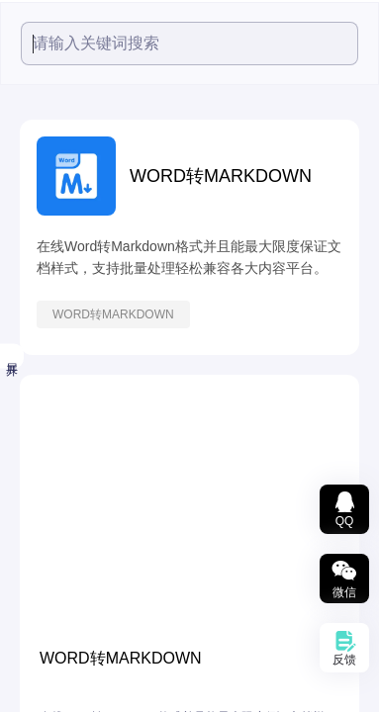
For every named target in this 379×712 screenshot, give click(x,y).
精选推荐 (36, 182)
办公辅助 (42, 669)
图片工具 (42, 422)
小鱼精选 (42, 274)
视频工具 (42, 323)
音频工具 (42, 373)
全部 (25, 135)
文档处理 (42, 472)
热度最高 (42, 228)
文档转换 (42, 521)
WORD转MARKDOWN (269, 314)
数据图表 (42, 570)
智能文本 (42, 620)
